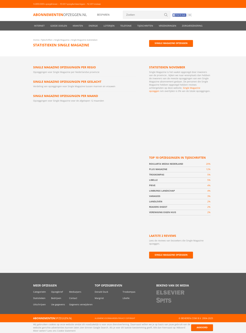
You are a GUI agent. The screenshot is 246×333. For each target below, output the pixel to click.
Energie (93, 25)
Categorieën (39, 291)
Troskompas (129, 291)
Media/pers (75, 291)
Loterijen (109, 25)
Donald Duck (101, 291)
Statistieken (39, 298)
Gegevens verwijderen (81, 304)
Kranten (78, 25)
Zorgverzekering (192, 25)
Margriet (99, 298)
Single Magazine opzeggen (171, 43)
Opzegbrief (57, 291)
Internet (39, 25)
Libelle (126, 298)
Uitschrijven (39, 304)
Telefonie (126, 25)
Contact (73, 298)
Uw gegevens (58, 304)
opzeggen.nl (60, 14)
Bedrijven (56, 298)
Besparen (103, 14)
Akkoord (202, 327)
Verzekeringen (167, 25)
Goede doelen (58, 25)
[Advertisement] (179, 123)
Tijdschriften (145, 25)
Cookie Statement (66, 330)
